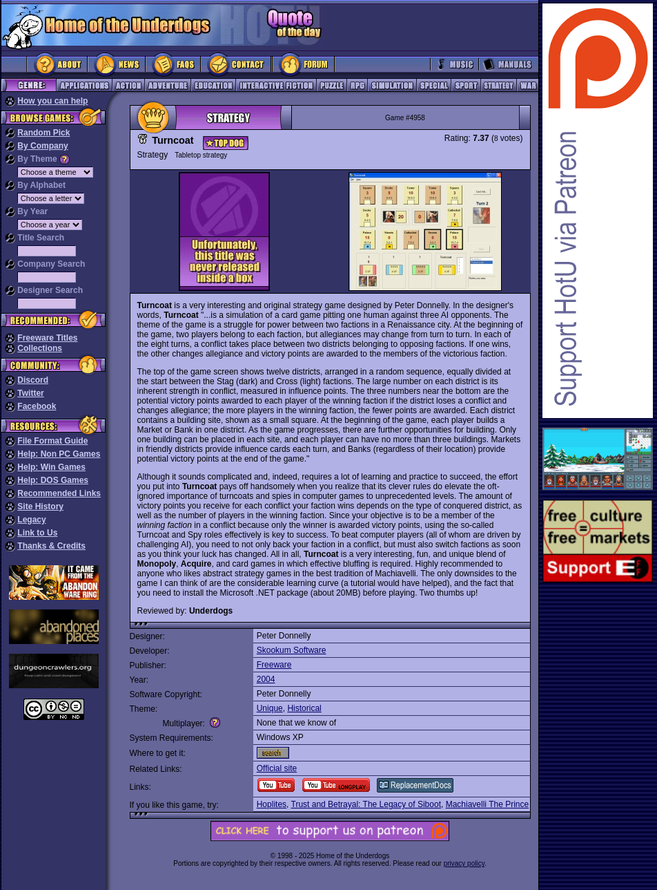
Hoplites (271, 804)
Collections (39, 348)
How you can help (52, 101)
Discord (32, 380)
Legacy (31, 519)
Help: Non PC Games (58, 454)
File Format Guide (52, 441)
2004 (266, 679)
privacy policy (464, 863)
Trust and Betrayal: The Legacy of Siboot (366, 804)
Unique (270, 708)
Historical (304, 708)
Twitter (30, 393)
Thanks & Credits (51, 546)
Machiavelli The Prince (487, 804)
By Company (42, 146)
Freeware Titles (47, 338)
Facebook (36, 406)
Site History (40, 506)
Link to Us (37, 533)
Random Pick (43, 133)
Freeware (274, 665)
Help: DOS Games (52, 480)
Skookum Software (291, 650)
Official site (277, 768)
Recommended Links (59, 493)
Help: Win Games (51, 467)
